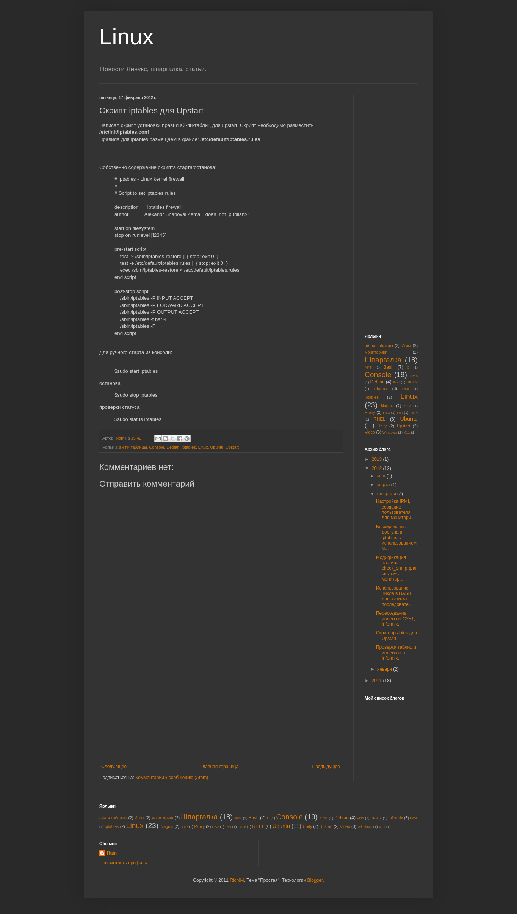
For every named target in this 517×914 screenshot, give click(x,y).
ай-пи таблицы (133, 447)
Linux (126, 36)
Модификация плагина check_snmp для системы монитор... (396, 568)
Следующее (114, 766)
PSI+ (414, 412)
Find (396, 382)
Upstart (232, 447)
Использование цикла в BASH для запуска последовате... (394, 596)
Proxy (370, 412)
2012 (377, 468)
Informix (380, 388)
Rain (112, 853)
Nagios (387, 406)
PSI (400, 412)
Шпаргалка (383, 360)
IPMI (405, 389)
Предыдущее (326, 766)
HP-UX (412, 382)
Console (156, 447)
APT (368, 367)
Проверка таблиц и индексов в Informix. (396, 653)
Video (370, 432)
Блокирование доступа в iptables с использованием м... (396, 537)
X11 (407, 432)
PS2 (386, 412)
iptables (189, 447)
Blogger (315, 880)
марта (384, 484)
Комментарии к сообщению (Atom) (171, 777)
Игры (406, 345)
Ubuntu (216, 447)
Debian (172, 447)
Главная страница (220, 766)
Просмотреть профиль (123, 862)
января (385, 669)
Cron (414, 376)
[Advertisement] (220, 707)
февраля (387, 493)
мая (382, 476)
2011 (377, 680)
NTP (407, 406)
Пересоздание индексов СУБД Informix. (395, 618)
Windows (389, 432)
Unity (382, 426)
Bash (388, 367)
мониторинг (376, 352)
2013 (377, 459)
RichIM (237, 880)
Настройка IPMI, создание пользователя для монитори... (395, 509)
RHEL (379, 419)
